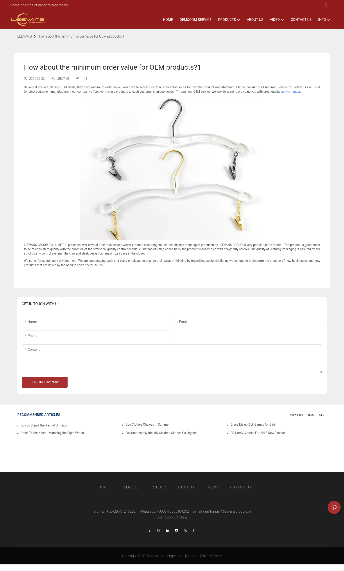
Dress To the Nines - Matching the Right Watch (52, 433)
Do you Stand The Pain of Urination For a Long (44, 425)
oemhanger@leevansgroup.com (227, 511)
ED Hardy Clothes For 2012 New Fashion (258, 433)
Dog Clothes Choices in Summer (147, 424)
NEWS (213, 487)
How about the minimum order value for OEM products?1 (81, 36)
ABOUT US (186, 487)
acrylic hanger (290, 91)
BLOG (310, 414)
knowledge (296, 414)
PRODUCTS (158, 487)
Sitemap (192, 556)
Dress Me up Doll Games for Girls (253, 424)
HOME (103, 487)
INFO (321, 414)
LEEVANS (24, 36)
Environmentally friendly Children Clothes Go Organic (161, 433)
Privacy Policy (211, 556)
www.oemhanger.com (167, 556)
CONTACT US (240, 487)
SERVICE (131, 487)
